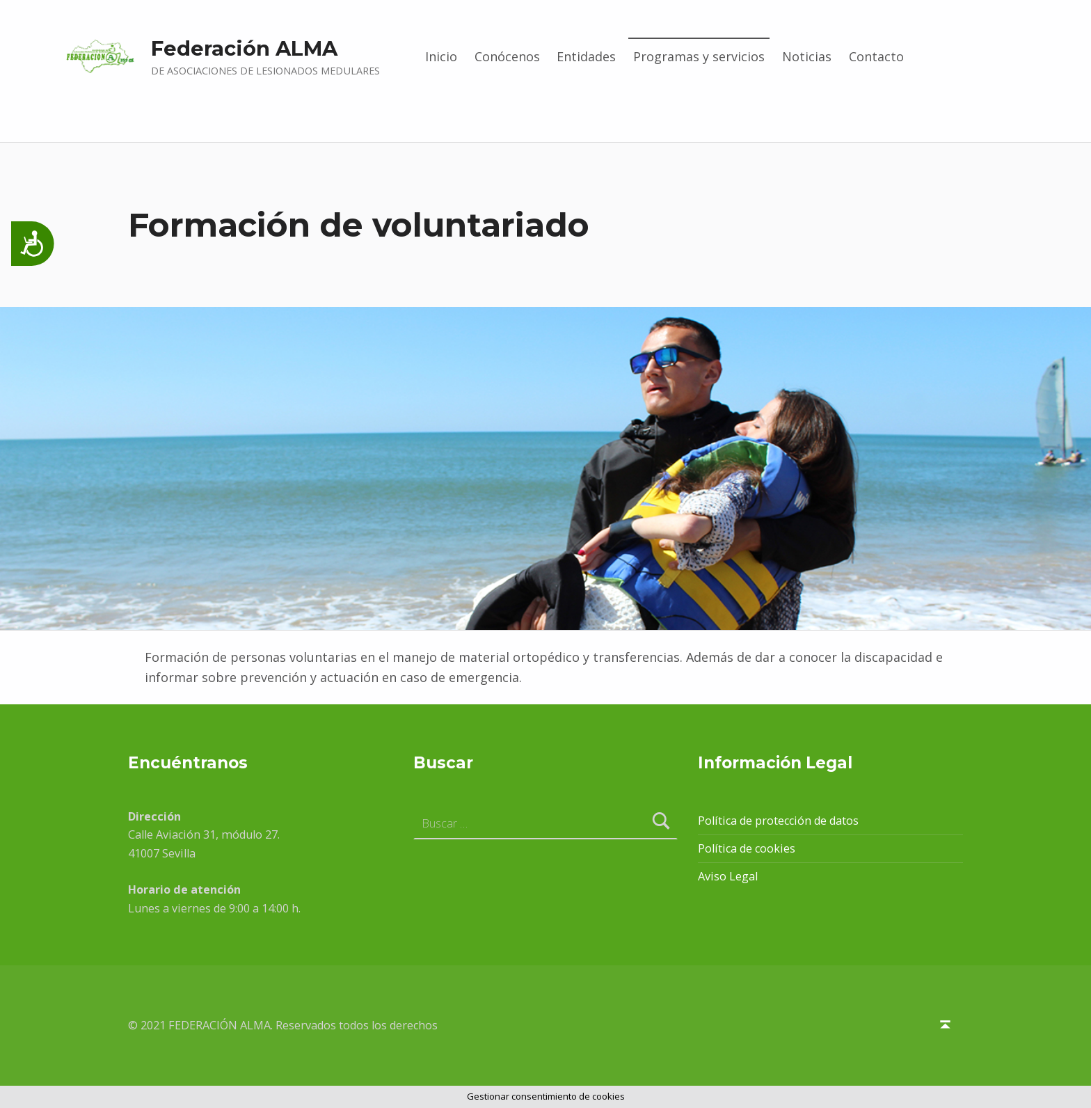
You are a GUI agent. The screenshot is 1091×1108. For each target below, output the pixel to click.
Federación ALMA (244, 48)
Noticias (806, 56)
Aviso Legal (728, 876)
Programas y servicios (699, 56)
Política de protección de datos (778, 820)
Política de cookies (746, 848)
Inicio (441, 56)
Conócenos (507, 56)
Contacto (876, 56)
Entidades (586, 56)
